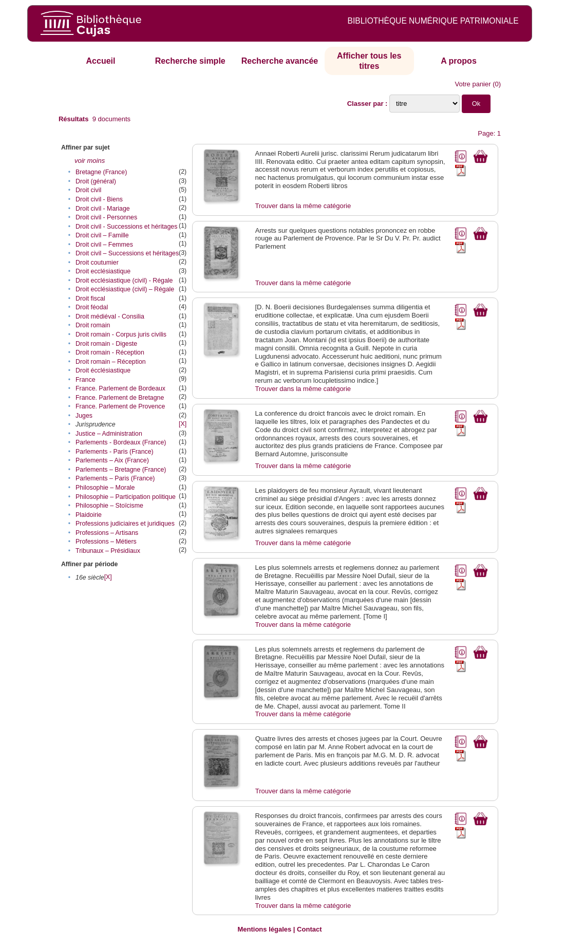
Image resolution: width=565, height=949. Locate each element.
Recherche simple (190, 61)
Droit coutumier (97, 262)
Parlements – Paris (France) (115, 478)
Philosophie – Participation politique (126, 496)
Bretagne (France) (101, 172)
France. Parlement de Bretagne (120, 397)
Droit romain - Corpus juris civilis (121, 334)
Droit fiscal (90, 298)
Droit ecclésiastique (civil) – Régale (125, 289)
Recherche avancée (279, 61)
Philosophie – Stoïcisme (109, 505)
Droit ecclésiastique (103, 271)
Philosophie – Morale (105, 487)
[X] (182, 423)
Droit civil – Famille (102, 235)
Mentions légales (264, 929)
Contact (309, 929)
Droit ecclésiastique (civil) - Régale (124, 280)
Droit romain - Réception (110, 352)
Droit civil (88, 190)
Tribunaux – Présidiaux (108, 550)
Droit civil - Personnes (106, 217)
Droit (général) (96, 181)
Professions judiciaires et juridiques (125, 523)
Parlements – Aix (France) (112, 460)
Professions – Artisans (107, 532)
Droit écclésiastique (103, 370)
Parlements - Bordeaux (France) (121, 442)
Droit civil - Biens (99, 199)
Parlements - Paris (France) (115, 451)
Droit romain (93, 325)
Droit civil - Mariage (103, 208)
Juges (84, 415)
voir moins (89, 160)
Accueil (101, 61)
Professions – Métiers (106, 541)
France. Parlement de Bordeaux (120, 388)
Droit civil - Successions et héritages (126, 226)
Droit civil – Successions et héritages (127, 253)
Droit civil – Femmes (104, 244)
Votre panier (473, 84)
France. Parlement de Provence (120, 406)
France (85, 379)
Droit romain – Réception (111, 361)
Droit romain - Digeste (106, 343)
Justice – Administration (109, 433)
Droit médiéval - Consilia (110, 316)
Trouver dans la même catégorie (303, 206)
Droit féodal (92, 307)
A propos (459, 61)
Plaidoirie (89, 514)
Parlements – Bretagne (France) (121, 469)
